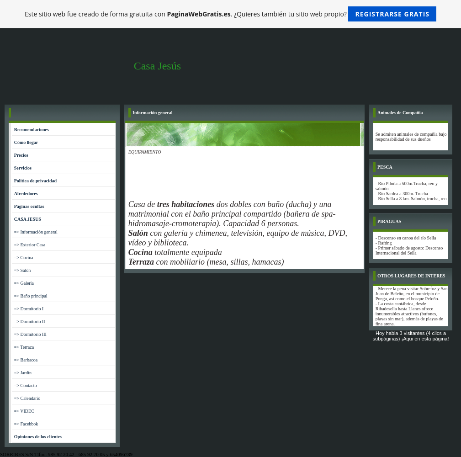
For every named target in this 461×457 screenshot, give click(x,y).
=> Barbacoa (26, 359)
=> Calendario (27, 398)
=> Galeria (24, 283)
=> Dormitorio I (29, 308)
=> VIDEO (24, 411)
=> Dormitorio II (29, 321)
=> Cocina (23, 257)
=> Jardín (23, 372)
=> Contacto (25, 385)
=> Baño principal (31, 295)
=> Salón (22, 270)
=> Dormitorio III (30, 334)
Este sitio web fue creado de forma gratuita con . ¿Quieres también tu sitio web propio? (230, 13)
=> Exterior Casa (29, 244)
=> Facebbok (26, 423)
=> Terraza (24, 347)
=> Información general (36, 231)
